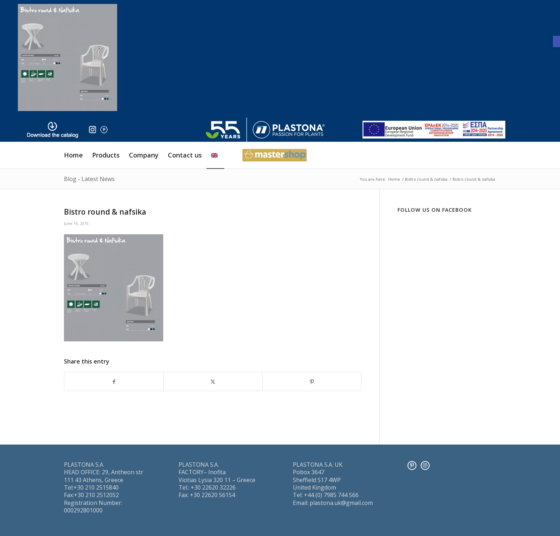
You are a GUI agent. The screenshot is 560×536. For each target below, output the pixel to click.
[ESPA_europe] (434, 129)
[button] (556, 41)
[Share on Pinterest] (311, 381)
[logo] (265, 129)
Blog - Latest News (89, 179)
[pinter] (104, 129)
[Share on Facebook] (113, 381)
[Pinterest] (412, 465)
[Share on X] (213, 381)
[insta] (92, 129)
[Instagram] (425, 465)
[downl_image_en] (52, 129)
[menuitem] (73, 155)
